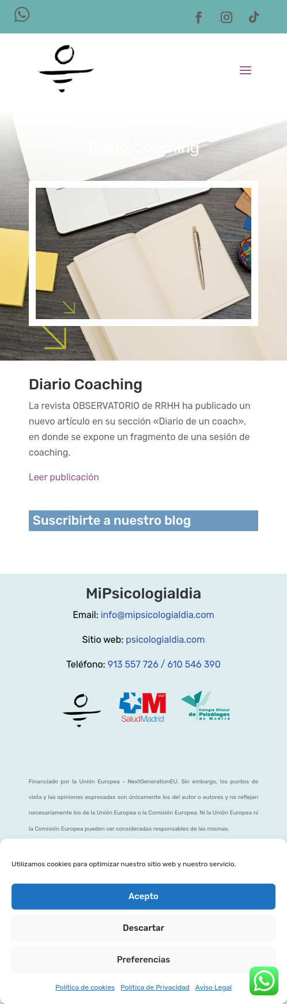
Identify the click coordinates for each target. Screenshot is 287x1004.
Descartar (143, 928)
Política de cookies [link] (85, 987)
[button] (198, 17)
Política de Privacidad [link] (155, 987)
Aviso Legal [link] (213, 987)
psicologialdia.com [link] (165, 639)
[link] (66, 69)
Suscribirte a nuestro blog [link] (112, 520)
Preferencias (144, 959)
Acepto (143, 896)
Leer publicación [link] (64, 477)
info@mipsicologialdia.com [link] (157, 614)
